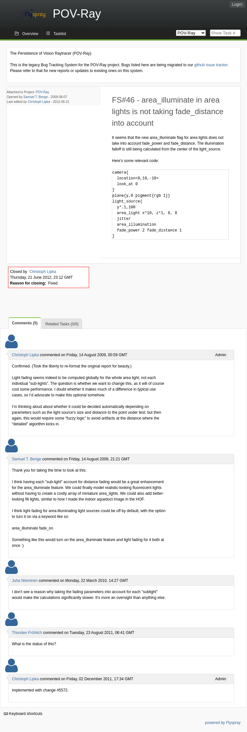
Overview (30, 34)
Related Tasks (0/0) (61, 324)
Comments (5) (25, 323)
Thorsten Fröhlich (27, 632)
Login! (237, 4)
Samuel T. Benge (35, 97)
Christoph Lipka (39, 102)
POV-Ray (42, 92)
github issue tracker (210, 65)
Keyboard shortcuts (23, 713)
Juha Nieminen (25, 580)
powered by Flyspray (223, 722)
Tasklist (59, 34)
